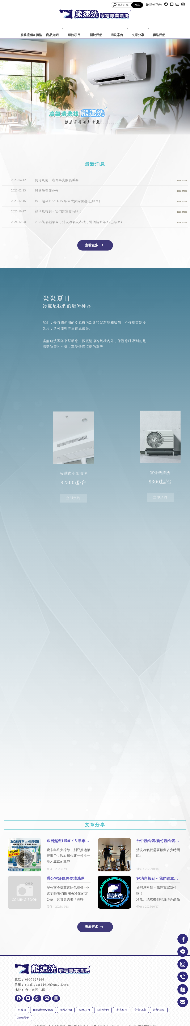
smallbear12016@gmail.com (47, 984)
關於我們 (96, 35)
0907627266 (34, 979)
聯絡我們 (159, 35)
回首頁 (21, 1010)
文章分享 (138, 35)
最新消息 (159, 1010)
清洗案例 (117, 35)
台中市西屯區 (35, 989)
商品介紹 (52, 35)
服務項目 (74, 35)
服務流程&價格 (31, 35)
